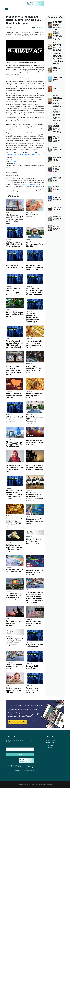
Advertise (50, 745)
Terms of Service (50, 740)
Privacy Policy (50, 743)
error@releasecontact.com (28, 184)
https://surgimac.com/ (28, 78)
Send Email (13, 161)
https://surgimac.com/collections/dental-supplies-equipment (23, 154)
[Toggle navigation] (6, 9)
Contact (50, 748)
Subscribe (20, 754)
